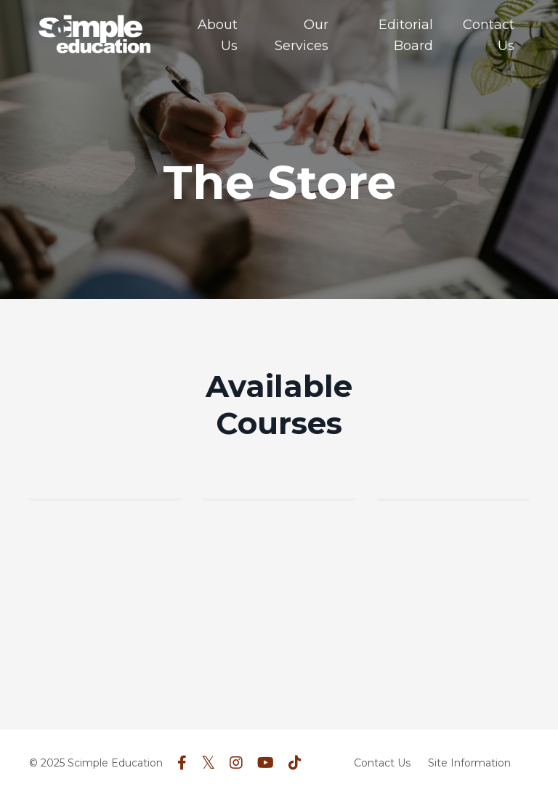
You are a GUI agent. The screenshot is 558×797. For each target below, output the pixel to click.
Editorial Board (406, 35)
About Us (218, 35)
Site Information (469, 762)
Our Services (301, 35)
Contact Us (488, 35)
